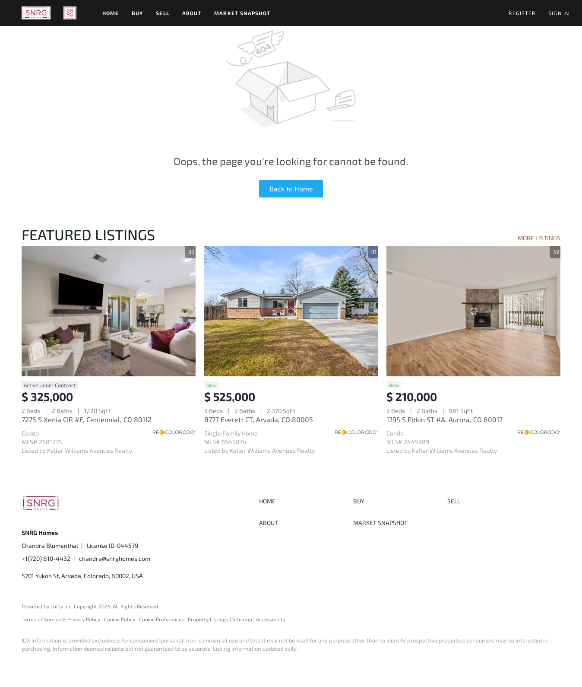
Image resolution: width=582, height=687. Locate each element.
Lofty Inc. (62, 606)
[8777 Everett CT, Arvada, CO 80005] (291, 311)
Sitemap (242, 619)
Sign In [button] (558, 13)
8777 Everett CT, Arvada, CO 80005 (258, 419)
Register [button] (522, 13)
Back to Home (291, 188)
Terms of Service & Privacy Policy (61, 619)
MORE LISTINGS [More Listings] (539, 238)
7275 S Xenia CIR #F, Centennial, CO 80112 (87, 419)
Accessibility (270, 619)
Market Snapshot (242, 13)
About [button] (192, 13)
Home (110, 13)
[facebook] (32, 663)
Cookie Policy (119, 619)
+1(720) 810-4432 (46, 558)
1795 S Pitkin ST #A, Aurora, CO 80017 (444, 419)
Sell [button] (162, 13)
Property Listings (208, 619)
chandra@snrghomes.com (114, 558)
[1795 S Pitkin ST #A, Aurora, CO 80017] (473, 311)
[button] (36, 12)
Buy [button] (137, 13)
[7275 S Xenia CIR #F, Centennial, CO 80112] (109, 311)
